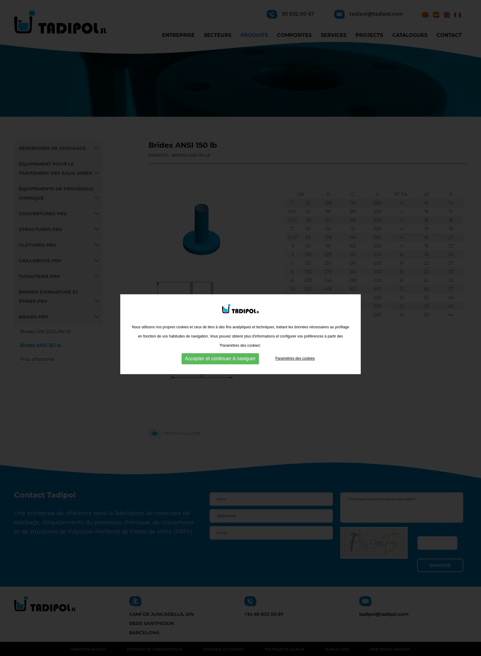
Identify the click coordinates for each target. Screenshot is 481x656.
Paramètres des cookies (295, 364)
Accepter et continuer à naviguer (220, 364)
